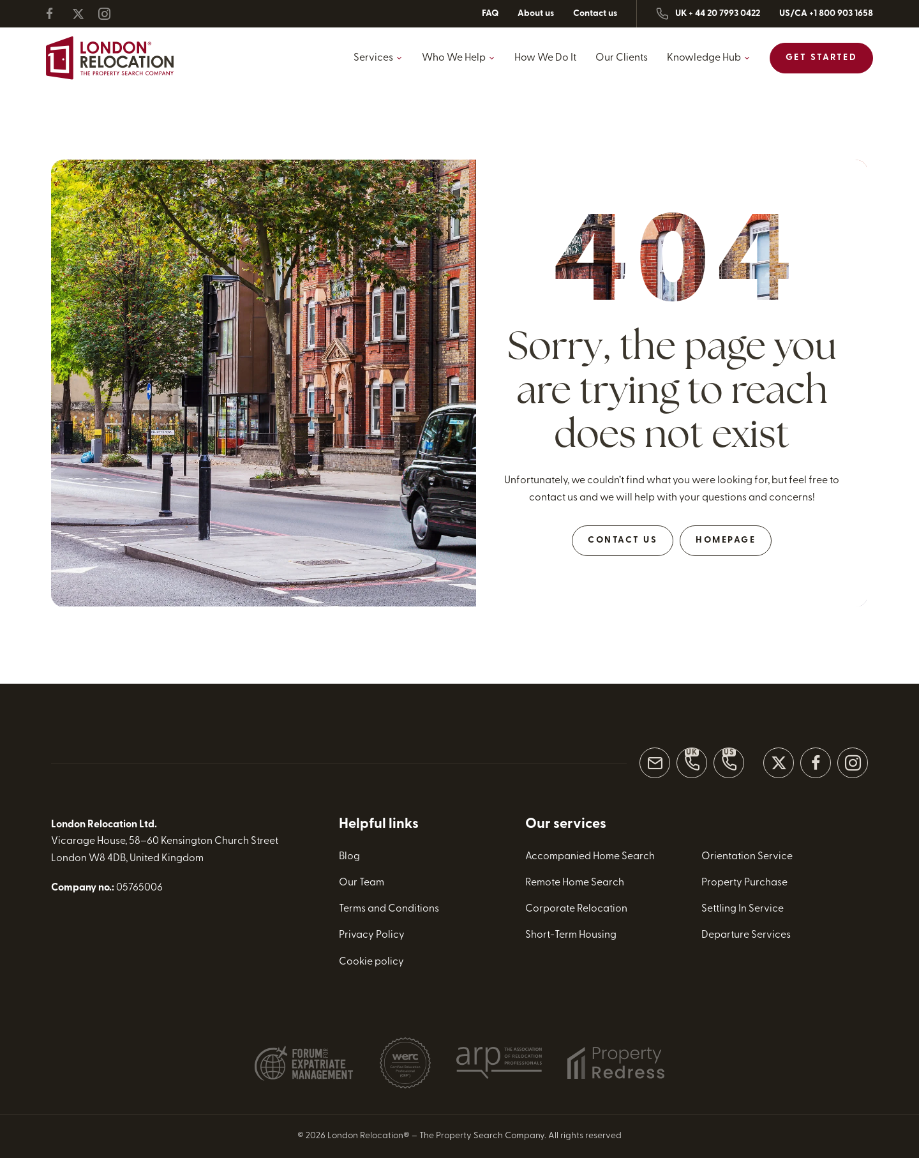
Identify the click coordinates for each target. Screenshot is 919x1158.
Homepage (726, 540)
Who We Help (454, 58)
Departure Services (746, 935)
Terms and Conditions (389, 909)
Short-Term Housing (570, 935)
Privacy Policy (372, 935)
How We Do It (545, 58)
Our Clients (621, 58)
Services (373, 58)
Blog (349, 857)
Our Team (361, 883)
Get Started (822, 58)
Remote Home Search (574, 883)
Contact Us (622, 540)
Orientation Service (747, 857)
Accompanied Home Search (590, 857)
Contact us (595, 14)
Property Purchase (744, 883)
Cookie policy (371, 961)
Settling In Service (742, 909)
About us (536, 14)
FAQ (490, 14)
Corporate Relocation (576, 909)
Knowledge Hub (704, 58)
